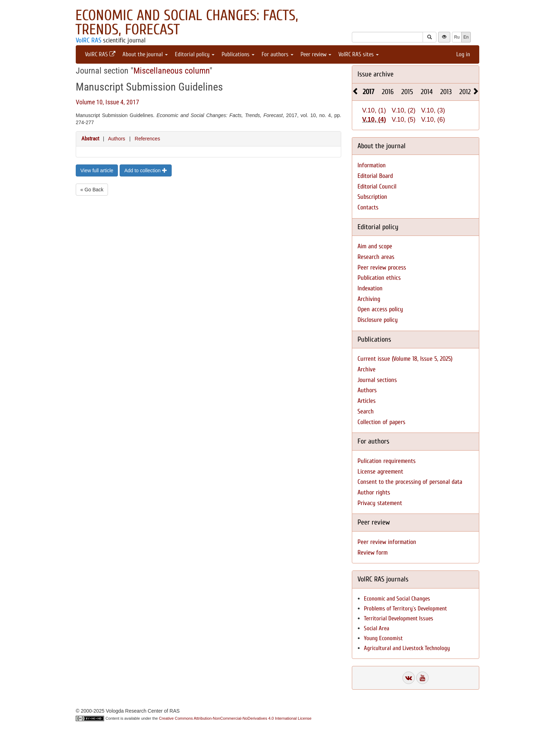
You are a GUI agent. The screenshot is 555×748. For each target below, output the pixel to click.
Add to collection (145, 170)
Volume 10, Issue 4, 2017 (107, 102)
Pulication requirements (386, 461)
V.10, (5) (403, 119)
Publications (238, 54)
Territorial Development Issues (398, 618)
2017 (368, 92)
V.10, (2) (403, 110)
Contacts (367, 207)
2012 (465, 92)
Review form (372, 552)
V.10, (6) (433, 119)
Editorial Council (376, 186)
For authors (277, 54)
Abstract (90, 138)
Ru (456, 37)
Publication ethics (379, 278)
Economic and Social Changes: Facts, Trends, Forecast (186, 22)
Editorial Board (375, 176)
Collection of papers (381, 422)
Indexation (370, 288)
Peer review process (381, 267)
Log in (463, 54)
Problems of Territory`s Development (405, 608)
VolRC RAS (88, 40)
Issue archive (375, 74)
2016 (388, 92)
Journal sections (377, 380)
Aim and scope (374, 246)
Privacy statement (379, 503)
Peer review (316, 54)
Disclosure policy (377, 320)
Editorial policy (194, 54)
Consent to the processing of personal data (409, 482)
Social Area (376, 628)
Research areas (375, 257)
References (147, 138)
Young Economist (383, 638)
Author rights (373, 492)
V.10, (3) (433, 110)
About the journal (145, 54)
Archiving (368, 299)
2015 (407, 92)
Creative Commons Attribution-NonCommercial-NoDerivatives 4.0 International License (235, 718)
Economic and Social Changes (397, 598)
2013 (446, 92)
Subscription (372, 197)
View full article (96, 170)
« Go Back (91, 189)
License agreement (380, 471)
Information (371, 165)
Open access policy (380, 309)
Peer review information (386, 542)
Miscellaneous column (171, 71)
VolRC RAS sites (358, 54)
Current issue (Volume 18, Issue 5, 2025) (404, 359)
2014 (427, 92)
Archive (366, 369)
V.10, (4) (374, 119)
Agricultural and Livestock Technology (407, 648)
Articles (366, 401)
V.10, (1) (374, 110)
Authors (116, 138)
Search (365, 411)
